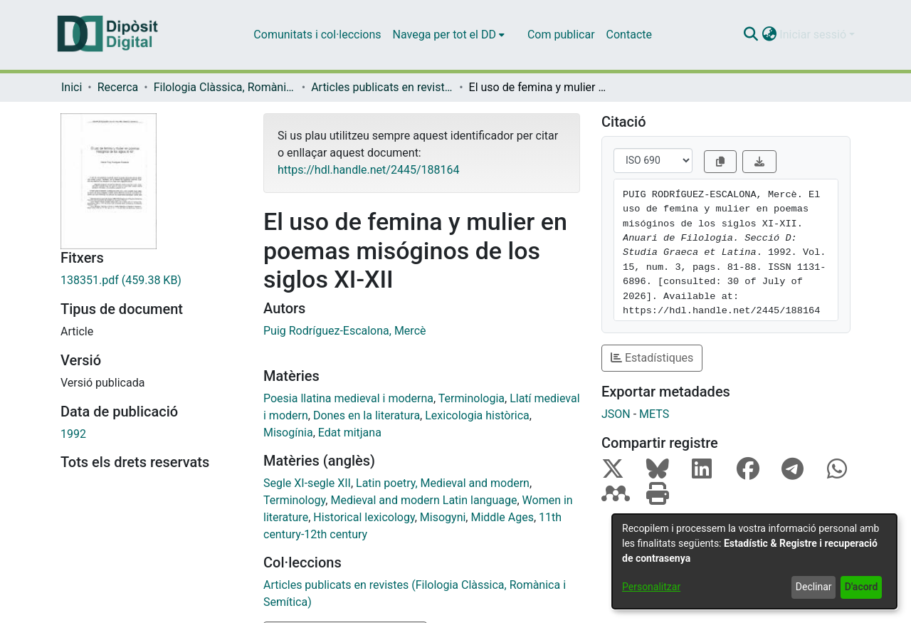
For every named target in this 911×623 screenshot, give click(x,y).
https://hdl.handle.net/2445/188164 (368, 170)
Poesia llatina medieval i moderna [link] (348, 398)
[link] (151, 280)
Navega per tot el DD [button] (444, 34)
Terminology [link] (294, 500)
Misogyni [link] (443, 517)
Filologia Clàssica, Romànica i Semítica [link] (225, 87)
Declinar (814, 586)
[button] (750, 34)
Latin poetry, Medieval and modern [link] (443, 483)
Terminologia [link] (471, 398)
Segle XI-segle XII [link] (307, 483)
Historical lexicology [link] (363, 517)
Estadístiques (652, 358)
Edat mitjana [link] (349, 432)
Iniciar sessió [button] (814, 34)
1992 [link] (73, 434)
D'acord (861, 586)
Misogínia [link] (288, 432)
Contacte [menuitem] (629, 34)
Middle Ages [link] (501, 517)
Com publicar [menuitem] (561, 34)
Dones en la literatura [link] (366, 415)
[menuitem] (449, 35)
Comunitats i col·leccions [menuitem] (317, 34)
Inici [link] (71, 87)
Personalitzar (651, 586)
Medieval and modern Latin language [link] (423, 500)
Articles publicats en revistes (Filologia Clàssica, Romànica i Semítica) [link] (382, 87)
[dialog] (754, 561)
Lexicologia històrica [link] (477, 415)
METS (654, 414)
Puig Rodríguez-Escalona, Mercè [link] (344, 330)
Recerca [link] (118, 87)
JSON (616, 414)
